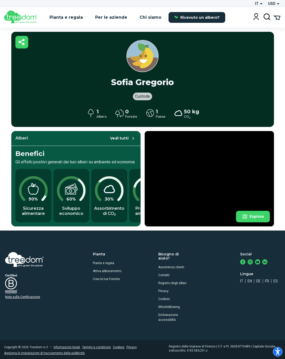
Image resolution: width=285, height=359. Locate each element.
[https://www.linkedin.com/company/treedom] (265, 262)
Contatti (164, 275)
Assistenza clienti (171, 267)
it (241, 281)
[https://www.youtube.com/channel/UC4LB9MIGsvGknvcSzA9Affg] (257, 262)
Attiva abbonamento (107, 271)
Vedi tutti (123, 138)
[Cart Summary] (277, 17)
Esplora (253, 216)
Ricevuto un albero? (197, 17)
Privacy (163, 291)
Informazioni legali (67, 347)
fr (267, 281)
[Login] (256, 17)
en (250, 281)
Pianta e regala (103, 263)
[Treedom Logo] (22, 17)
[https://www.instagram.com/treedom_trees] (250, 262)
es (275, 281)
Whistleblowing (169, 307)
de (258, 281)
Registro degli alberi (172, 283)
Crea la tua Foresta (106, 279)
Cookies (164, 299)
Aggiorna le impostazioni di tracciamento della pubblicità (44, 353)
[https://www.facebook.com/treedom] (242, 262)
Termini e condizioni (96, 347)
